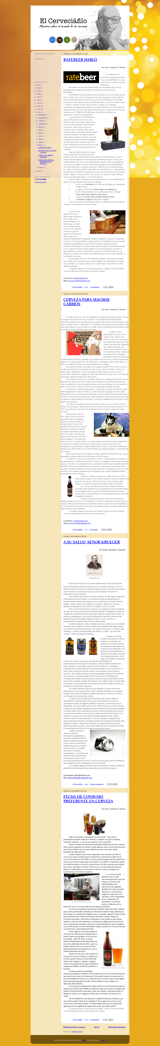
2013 (38, 109)
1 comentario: (93, 530)
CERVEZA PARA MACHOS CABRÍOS (47, 152)
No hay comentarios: (97, 784)
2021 (38, 88)
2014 (38, 106)
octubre (41, 121)
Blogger (103, 1040)
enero (41, 167)
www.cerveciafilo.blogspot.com (79, 281)
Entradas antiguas (117, 1027)
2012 (38, 112)
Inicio (97, 1027)
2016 (38, 100)
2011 (38, 171)
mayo (41, 136)
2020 (39, 91)
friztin (84, 1040)
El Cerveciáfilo (41, 179)
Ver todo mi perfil (40, 182)
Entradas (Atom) (77, 1032)
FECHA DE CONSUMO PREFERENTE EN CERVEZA (88, 798)
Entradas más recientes (74, 1027)
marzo (41, 142)
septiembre (42, 124)
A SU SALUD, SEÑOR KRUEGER (91, 542)
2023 (39, 85)
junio (40, 133)
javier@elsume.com (80, 278)
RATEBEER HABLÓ (80, 59)
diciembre (42, 115)
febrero (41, 145)
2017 (38, 97)
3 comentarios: (95, 287)
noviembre (42, 118)
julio (40, 130)
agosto (41, 127)
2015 (38, 103)
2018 (38, 94)
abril (40, 139)
